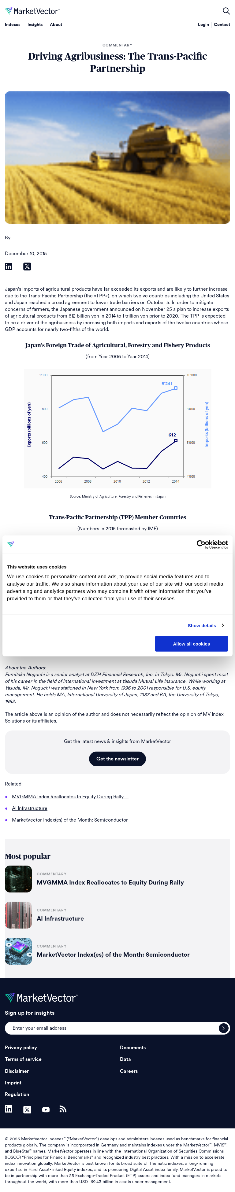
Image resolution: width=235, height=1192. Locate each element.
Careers (129, 1071)
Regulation (17, 1094)
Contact (222, 25)
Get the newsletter (117, 758)
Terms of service (23, 1059)
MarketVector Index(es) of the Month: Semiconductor (113, 955)
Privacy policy (21, 1047)
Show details (202, 625)
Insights (35, 25)
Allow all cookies (191, 643)
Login (203, 25)
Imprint (13, 1082)
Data (125, 1059)
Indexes (12, 25)
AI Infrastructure (60, 919)
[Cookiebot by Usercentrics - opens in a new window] (201, 544)
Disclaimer (17, 1071)
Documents (133, 1047)
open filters (226, 11)
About (56, 25)
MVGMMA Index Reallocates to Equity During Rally (113, 883)
